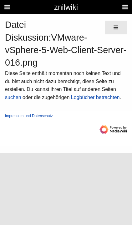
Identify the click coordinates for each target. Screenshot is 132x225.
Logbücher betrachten (95, 97)
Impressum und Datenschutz (29, 116)
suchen (13, 97)
